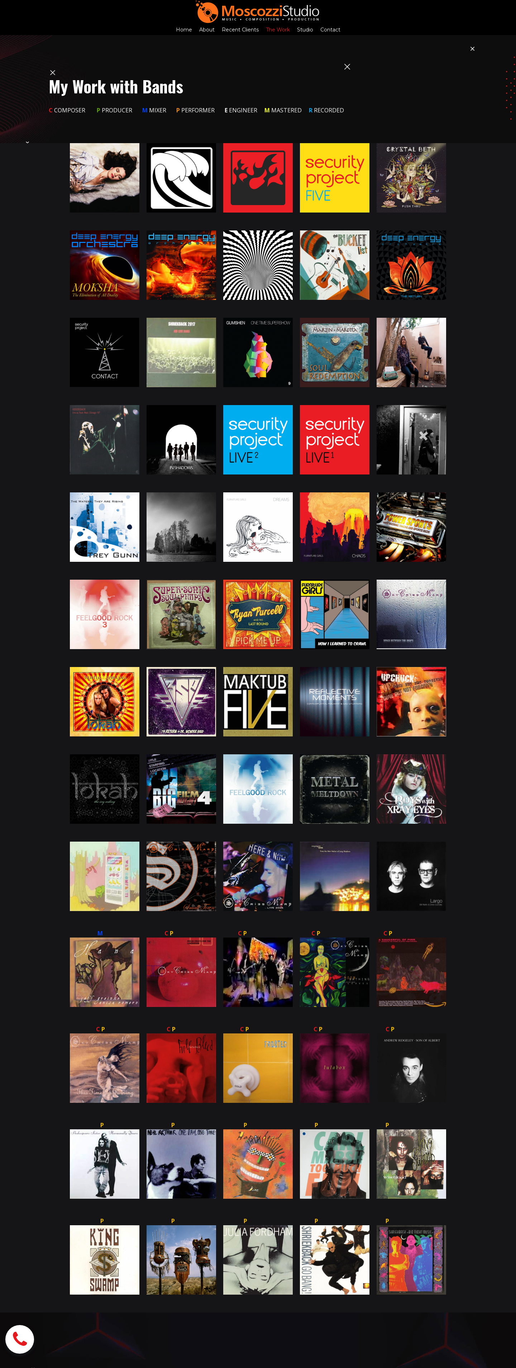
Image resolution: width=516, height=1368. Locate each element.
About (207, 29)
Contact (330, 29)
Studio (305, 29)
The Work (278, 29)
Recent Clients (240, 29)
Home (184, 29)
